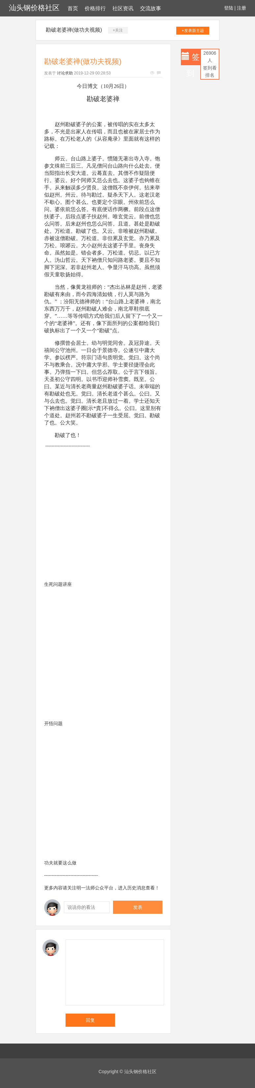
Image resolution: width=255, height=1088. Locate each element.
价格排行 (95, 8)
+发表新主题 (193, 30)
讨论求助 (65, 73)
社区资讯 (122, 8)
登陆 (228, 8)
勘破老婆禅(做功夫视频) (74, 30)
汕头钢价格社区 (34, 8)
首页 (73, 8)
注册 (241, 8)
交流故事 (150, 8)
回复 (90, 1020)
